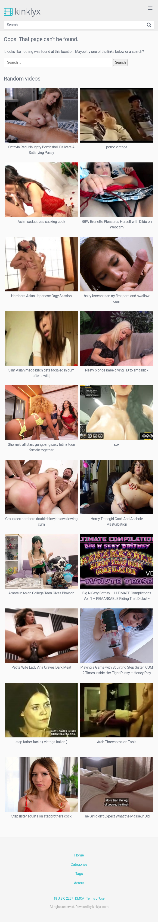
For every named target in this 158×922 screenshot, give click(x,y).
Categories (79, 864)
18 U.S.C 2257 (63, 899)
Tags (79, 873)
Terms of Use (95, 899)
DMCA (79, 899)
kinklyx (22, 11)
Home (79, 855)
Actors (79, 883)
